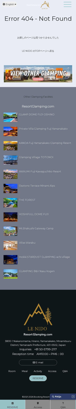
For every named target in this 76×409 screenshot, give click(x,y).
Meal (25, 371)
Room (12, 371)
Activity (38, 371)
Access (52, 371)
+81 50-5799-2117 (45, 349)
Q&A (65, 371)
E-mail (38, 362)
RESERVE (38, 378)
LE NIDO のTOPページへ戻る (38, 50)
